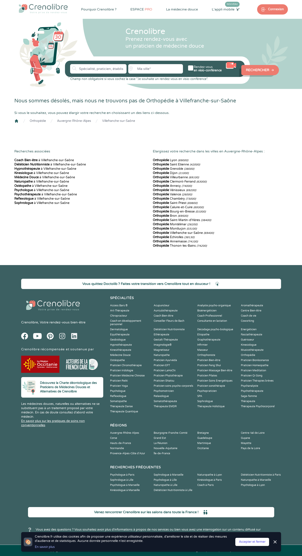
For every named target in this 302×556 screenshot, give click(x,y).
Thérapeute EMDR (165, 406)
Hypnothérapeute (121, 344)
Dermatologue (119, 329)
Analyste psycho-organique (214, 305)
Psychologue (117, 390)
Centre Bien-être (251, 310)
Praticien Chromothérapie (126, 365)
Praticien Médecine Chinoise (127, 375)
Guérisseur (247, 339)
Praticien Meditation (253, 370)
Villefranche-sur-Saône (118, 121)
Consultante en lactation (212, 320)
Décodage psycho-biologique (215, 329)
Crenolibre (29, 322)
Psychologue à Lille (165, 479)
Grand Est (160, 438)
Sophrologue (205, 401)
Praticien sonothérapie (211, 385)
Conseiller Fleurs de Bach (169, 320)
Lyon (170, 160)
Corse (113, 438)
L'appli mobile (226, 9)
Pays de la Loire (250, 448)
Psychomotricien (164, 390)
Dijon (171, 173)
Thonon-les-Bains (180, 246)
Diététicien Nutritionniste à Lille (173, 490)
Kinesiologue (248, 344)
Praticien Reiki (119, 380)
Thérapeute (248, 401)
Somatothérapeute (165, 401)
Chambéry (174, 199)
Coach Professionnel (209, 315)
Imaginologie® (163, 344)
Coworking (247, 320)
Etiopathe (203, 334)
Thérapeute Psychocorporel (258, 406)
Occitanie (203, 448)
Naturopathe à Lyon (209, 474)
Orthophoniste (206, 355)
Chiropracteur (118, 315)
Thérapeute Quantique (124, 411)
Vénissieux (174, 190)
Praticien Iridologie (121, 370)
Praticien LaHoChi (164, 370)
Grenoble (173, 169)
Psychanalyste (249, 385)
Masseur (202, 349)
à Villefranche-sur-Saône (44, 160)
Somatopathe (118, 401)
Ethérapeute (161, 334)
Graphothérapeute (208, 339)
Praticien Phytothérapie (168, 375)
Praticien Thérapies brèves (257, 380)
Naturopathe (162, 355)
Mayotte (246, 443)
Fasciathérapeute (251, 334)
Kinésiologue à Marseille (125, 490)
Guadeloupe (204, 438)
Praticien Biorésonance (255, 360)
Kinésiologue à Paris (209, 479)
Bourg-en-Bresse (179, 211)
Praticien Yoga (119, 385)
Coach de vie (248, 315)
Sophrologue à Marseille (168, 474)
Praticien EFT (162, 365)
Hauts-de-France (120, 443)
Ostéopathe (117, 360)
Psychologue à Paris (122, 474)
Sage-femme (249, 396)
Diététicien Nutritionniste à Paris (261, 474)
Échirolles (173, 237)
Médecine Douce (120, 355)
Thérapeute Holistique (211, 406)
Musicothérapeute (252, 349)
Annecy (172, 186)
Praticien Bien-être (208, 360)
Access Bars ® (119, 305)
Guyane (245, 438)
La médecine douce (182, 9)
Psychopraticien (207, 390)
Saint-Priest (175, 203)
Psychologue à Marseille (125, 485)
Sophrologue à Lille (121, 479)
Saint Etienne (176, 164)
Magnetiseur (161, 349)
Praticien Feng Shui (209, 365)
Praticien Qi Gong (251, 375)
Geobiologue (118, 339)
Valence (172, 194)
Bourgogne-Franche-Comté (170, 432)
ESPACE (141, 9)
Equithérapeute (120, 334)
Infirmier (202, 344)
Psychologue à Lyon (253, 485)
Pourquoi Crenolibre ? (98, 9)
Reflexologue (118, 396)
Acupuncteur (161, 305)
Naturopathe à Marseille (256, 479)
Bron (170, 216)
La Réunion (160, 443)
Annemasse (175, 241)
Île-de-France (162, 453)
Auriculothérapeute (166, 310)
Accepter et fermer (252, 542)
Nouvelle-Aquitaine (165, 448)
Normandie (117, 448)
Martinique (204, 443)
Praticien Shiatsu (164, 380)
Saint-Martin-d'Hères (182, 220)
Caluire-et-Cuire (178, 207)
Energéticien (248, 329)
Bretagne (203, 432)
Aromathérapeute (252, 305)
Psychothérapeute (252, 390)
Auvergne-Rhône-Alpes (74, 121)
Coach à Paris (205, 485)
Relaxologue (161, 396)
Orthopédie (38, 121)
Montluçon (175, 228)
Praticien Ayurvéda (165, 360)
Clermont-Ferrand (180, 181)
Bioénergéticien (207, 310)
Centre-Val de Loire (253, 432)
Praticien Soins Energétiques (215, 380)
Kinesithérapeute (120, 349)
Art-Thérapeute (119, 310)
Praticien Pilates (207, 375)
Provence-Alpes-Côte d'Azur (127, 453)
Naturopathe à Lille (165, 485)
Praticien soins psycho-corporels (173, 385)
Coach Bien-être (163, 315)
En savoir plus (45, 547)
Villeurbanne (176, 177)
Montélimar (175, 224)
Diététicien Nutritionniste (169, 329)
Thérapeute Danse (121, 406)
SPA (199, 396)
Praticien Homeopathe (254, 365)
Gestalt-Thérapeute (166, 339)
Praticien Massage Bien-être (214, 370)
